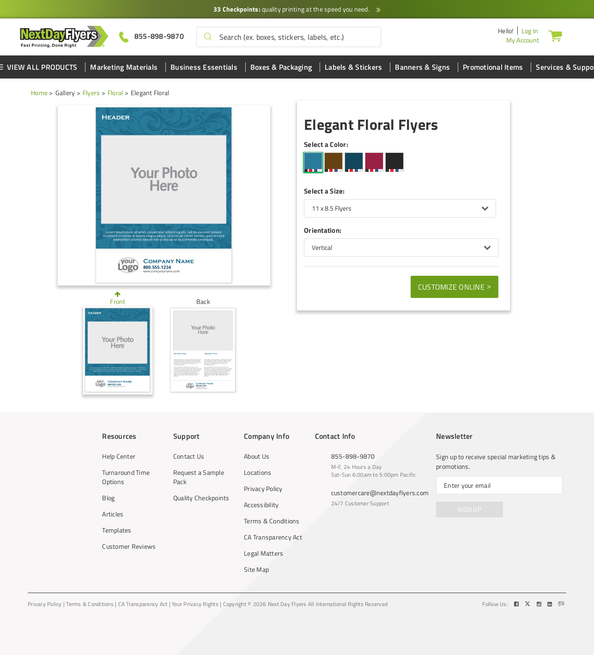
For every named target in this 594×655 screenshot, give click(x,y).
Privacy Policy (263, 488)
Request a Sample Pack (198, 477)
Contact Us (189, 456)
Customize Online (454, 286)
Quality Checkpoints (201, 498)
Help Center (118, 456)
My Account (522, 40)
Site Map (256, 569)
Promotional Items (493, 67)
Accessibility (261, 504)
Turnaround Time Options (126, 477)
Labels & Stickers (353, 67)
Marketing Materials (124, 67)
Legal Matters (263, 553)
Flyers (91, 92)
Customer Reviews (129, 546)
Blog (108, 498)
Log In (530, 31)
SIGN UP (469, 509)
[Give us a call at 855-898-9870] (151, 36)
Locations (257, 472)
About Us (256, 456)
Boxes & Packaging (281, 67)
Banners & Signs (422, 67)
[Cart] (555, 35)
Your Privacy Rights (195, 604)
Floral (115, 92)
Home (39, 92)
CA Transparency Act (273, 537)
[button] (208, 37)
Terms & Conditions (272, 521)
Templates (116, 530)
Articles (112, 514)
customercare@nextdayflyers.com (380, 492)
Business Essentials (203, 67)
